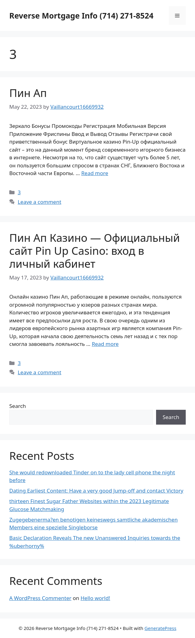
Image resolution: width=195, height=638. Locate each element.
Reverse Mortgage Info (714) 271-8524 (81, 15)
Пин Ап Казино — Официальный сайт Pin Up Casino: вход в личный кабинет (94, 250)
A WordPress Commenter (40, 598)
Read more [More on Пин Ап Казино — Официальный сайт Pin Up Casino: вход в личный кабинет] (105, 343)
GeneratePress (160, 628)
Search (17, 405)
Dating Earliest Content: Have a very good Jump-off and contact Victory (96, 490)
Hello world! (95, 598)
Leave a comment (39, 201)
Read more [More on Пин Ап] (94, 173)
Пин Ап (28, 93)
